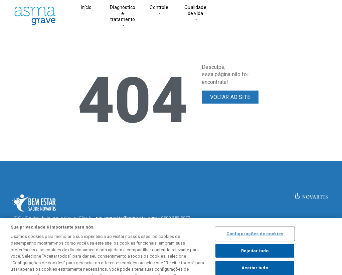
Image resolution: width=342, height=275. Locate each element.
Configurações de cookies (254, 240)
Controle (159, 7)
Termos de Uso (113, 224)
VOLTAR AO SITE (230, 97)
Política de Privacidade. (175, 224)
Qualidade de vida (195, 10)
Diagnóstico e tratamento (122, 13)
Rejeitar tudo (255, 257)
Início (86, 7)
